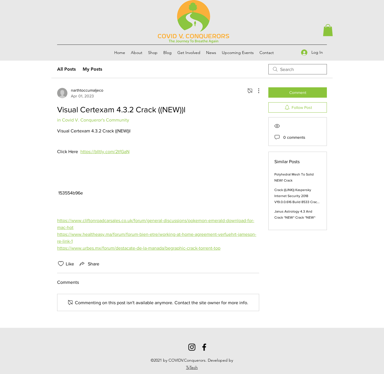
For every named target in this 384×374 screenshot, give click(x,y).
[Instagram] (192, 347)
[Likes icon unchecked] (61, 263)
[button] (328, 30)
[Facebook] (204, 347)
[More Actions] (255, 90)
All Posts (66, 69)
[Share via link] (89, 263)
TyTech (192, 367)
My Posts (92, 69)
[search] (297, 69)
